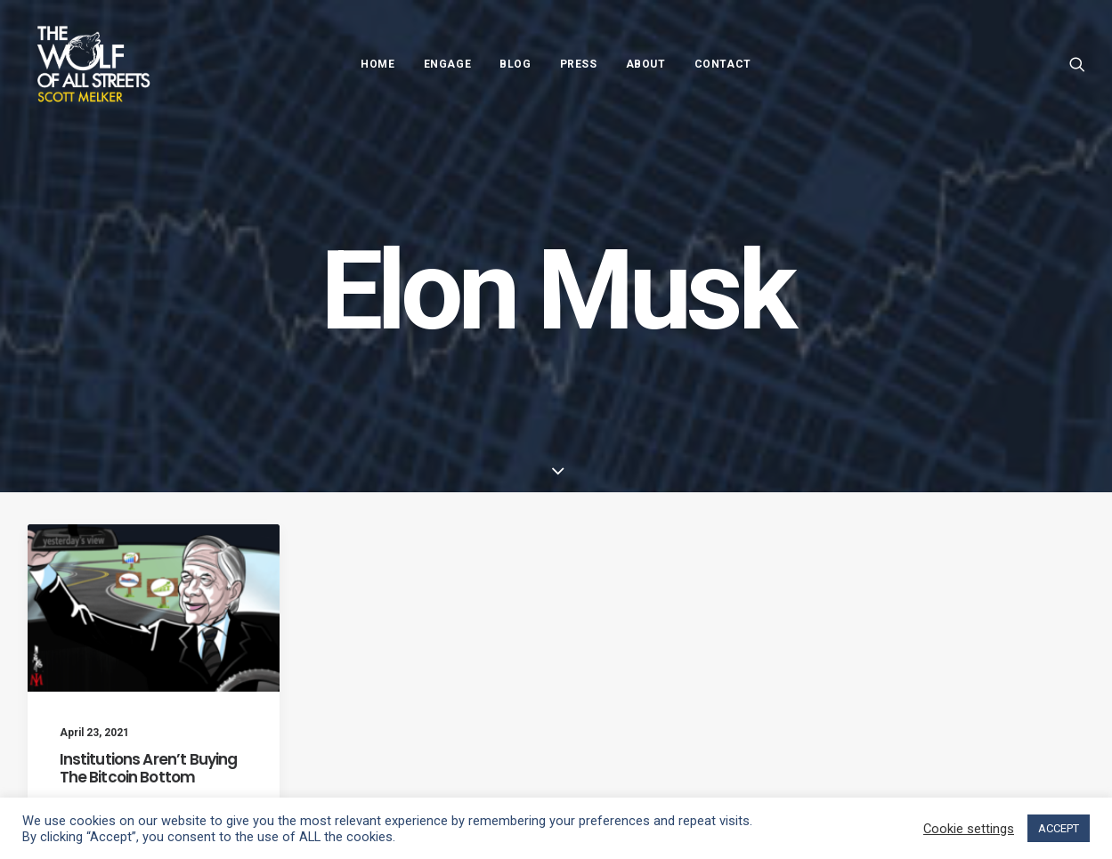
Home (377, 64)
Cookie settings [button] (968, 829)
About (646, 64)
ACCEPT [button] (1058, 828)
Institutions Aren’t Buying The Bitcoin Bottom (149, 768)
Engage (448, 64)
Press (578, 64)
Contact (722, 64)
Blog (515, 64)
